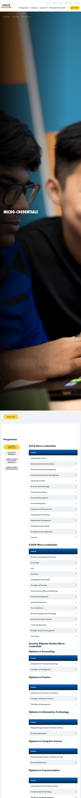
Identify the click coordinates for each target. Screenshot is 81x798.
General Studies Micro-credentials (12, 468)
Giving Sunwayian (58, 3)
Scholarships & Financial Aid (57, 8)
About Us (48, 3)
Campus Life (43, 8)
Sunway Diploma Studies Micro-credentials (11, 460)
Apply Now (74, 8)
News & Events (69, 3)
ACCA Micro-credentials (12, 447)
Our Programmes (24, 8)
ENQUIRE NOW (11, 417)
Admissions (34, 8)
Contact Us (77, 3)
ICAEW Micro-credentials (11, 453)
